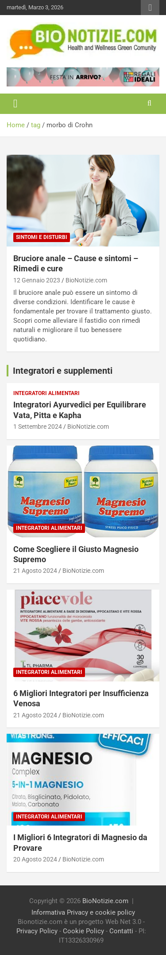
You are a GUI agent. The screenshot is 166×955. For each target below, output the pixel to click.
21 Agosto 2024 (35, 570)
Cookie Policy (83, 931)
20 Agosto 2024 (35, 859)
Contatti (121, 931)
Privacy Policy (37, 931)
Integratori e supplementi (62, 370)
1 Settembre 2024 (37, 426)
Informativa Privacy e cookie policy (83, 912)
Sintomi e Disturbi (41, 237)
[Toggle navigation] (15, 104)
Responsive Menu (150, 7)
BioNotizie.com (86, 280)
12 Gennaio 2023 (36, 280)
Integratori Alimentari (46, 393)
